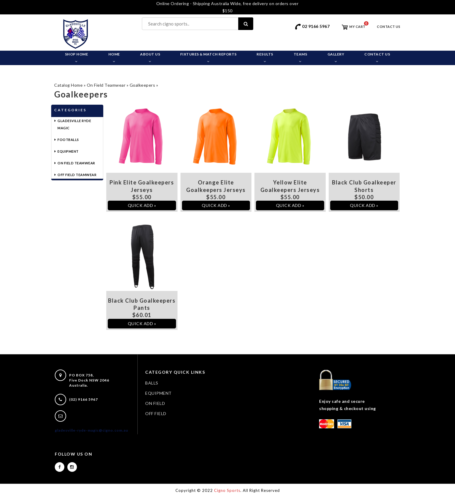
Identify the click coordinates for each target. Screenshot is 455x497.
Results (265, 57)
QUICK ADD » (142, 205)
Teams (300, 57)
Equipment (68, 151)
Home (114, 57)
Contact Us (388, 26)
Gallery (336, 57)
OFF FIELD (155, 413)
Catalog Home (68, 85)
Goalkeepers (142, 85)
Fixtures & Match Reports (208, 57)
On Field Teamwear (106, 85)
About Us (150, 57)
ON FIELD (155, 403)
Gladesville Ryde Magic (74, 124)
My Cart (353, 26)
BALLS (151, 382)
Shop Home (76, 57)
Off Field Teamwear (76, 175)
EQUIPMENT (158, 393)
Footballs (68, 140)
